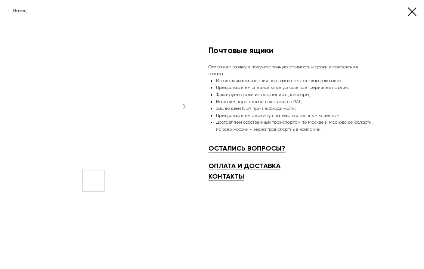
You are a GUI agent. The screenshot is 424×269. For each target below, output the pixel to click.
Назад (20, 10)
